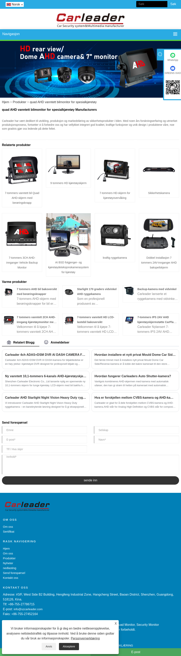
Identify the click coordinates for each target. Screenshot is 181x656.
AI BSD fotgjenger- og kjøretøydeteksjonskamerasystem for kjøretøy (68, 267)
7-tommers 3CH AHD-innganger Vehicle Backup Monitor (22, 262)
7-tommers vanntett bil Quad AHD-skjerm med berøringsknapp (22, 197)
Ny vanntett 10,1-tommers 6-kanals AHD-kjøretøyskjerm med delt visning (45, 376)
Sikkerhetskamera (159, 193)
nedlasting (9, 568)
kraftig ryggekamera (115, 257)
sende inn (90, 480)
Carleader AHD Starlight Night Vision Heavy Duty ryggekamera (45, 397)
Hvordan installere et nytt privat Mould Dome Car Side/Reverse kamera (135, 354)
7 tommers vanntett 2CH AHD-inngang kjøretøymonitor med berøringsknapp (36, 322)
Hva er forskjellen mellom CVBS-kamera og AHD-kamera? (135, 397)
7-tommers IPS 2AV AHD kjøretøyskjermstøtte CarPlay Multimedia (156, 322)
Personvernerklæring (85, 638)
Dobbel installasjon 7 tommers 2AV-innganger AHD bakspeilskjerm (159, 262)
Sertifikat (8, 531)
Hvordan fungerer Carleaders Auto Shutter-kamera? (133, 376)
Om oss (8, 526)
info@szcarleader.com (28, 609)
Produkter (19, 102)
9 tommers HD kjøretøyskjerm (68, 183)
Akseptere (69, 646)
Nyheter (8, 563)
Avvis (49, 646)
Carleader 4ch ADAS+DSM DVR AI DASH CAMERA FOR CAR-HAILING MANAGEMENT (45, 354)
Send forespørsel (14, 573)
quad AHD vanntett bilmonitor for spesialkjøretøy (63, 102)
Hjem (5, 102)
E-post (135, 652)
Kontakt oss (10, 577)
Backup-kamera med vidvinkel (157, 289)
